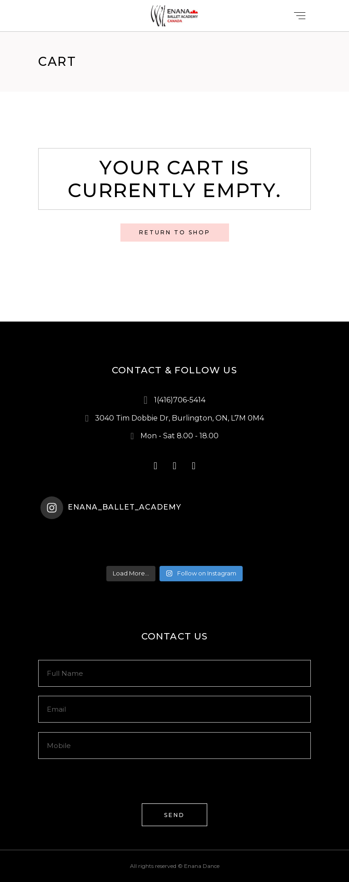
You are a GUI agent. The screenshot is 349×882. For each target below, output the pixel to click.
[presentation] (107, 785)
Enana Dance (201, 865)
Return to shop (174, 232)
